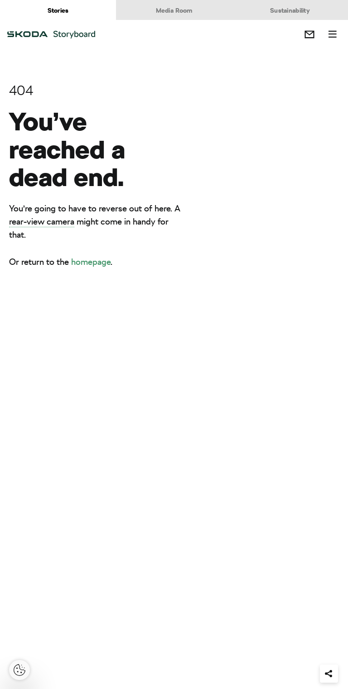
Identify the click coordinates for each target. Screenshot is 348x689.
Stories (58, 10)
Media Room (174, 10)
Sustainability (290, 10)
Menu (332, 34)
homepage (91, 261)
